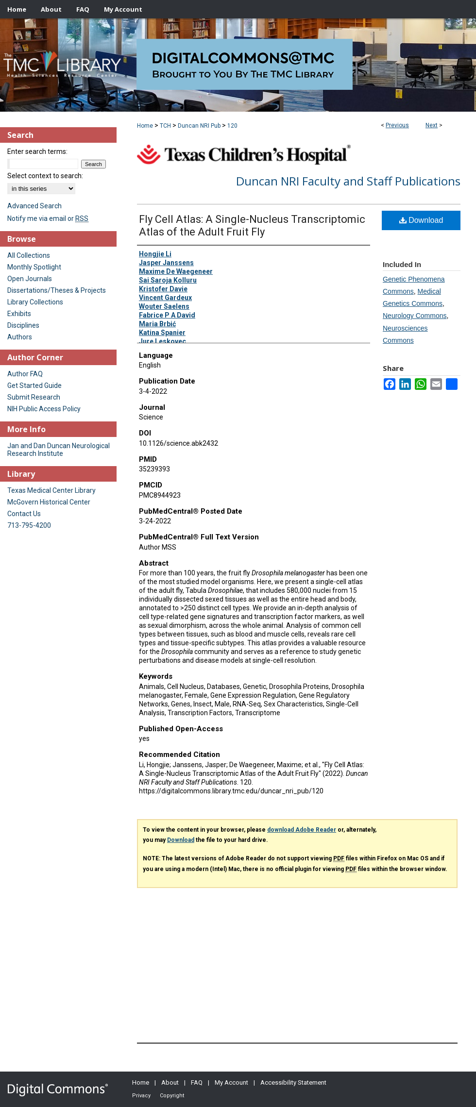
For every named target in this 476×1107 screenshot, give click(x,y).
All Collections (28, 255)
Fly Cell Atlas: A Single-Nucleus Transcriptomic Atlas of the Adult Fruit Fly (252, 225)
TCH (165, 125)
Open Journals (29, 279)
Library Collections (35, 302)
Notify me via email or (47, 218)
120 (232, 125)
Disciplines (23, 325)
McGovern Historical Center (48, 502)
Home (145, 125)
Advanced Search (34, 206)
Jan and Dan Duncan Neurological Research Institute (58, 449)
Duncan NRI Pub (199, 125)
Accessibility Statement (293, 1082)
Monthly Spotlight (34, 267)
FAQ (197, 1082)
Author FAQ (25, 374)
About (170, 1082)
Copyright (172, 1095)
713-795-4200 (29, 525)
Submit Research (33, 397)
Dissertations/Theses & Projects (56, 290)
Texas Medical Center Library (51, 490)
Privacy (141, 1095)
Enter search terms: (37, 151)
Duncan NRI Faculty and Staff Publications (348, 181)
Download (421, 220)
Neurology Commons (415, 315)
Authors (19, 337)
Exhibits (19, 314)
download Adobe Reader (301, 829)
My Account (231, 1082)
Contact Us (24, 514)
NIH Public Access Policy (44, 409)
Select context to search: (45, 176)
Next (431, 125)
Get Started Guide (34, 385)
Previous (397, 125)
